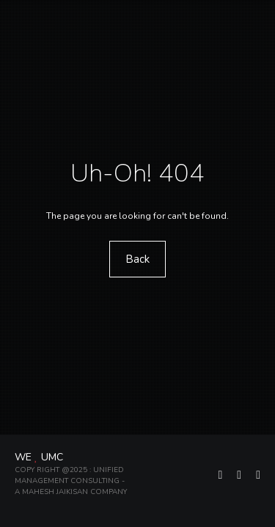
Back (137, 259)
